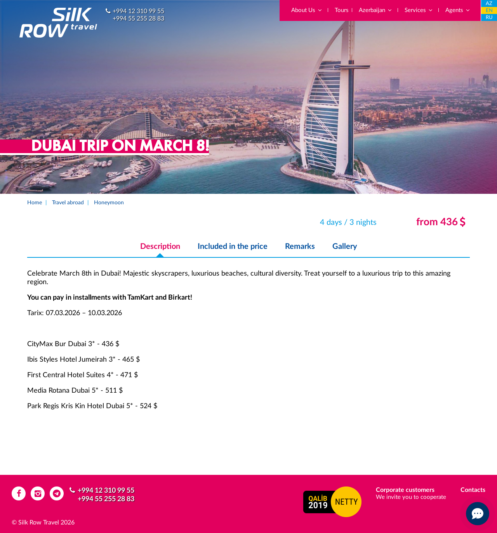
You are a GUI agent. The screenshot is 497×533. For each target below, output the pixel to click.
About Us (307, 10)
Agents (458, 10)
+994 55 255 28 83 (138, 19)
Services (419, 10)
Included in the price (233, 246)
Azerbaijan (376, 10)
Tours (342, 10)
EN (489, 10)
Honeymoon (109, 202)
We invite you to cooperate (411, 497)
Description (160, 246)
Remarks (300, 246)
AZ (489, 3)
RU (489, 17)
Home (34, 202)
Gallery (344, 246)
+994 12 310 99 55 (138, 11)
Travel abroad (68, 202)
